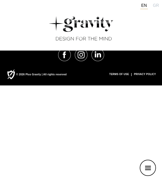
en (144, 5)
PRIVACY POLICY (145, 74)
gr (156, 5)
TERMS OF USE (119, 74)
